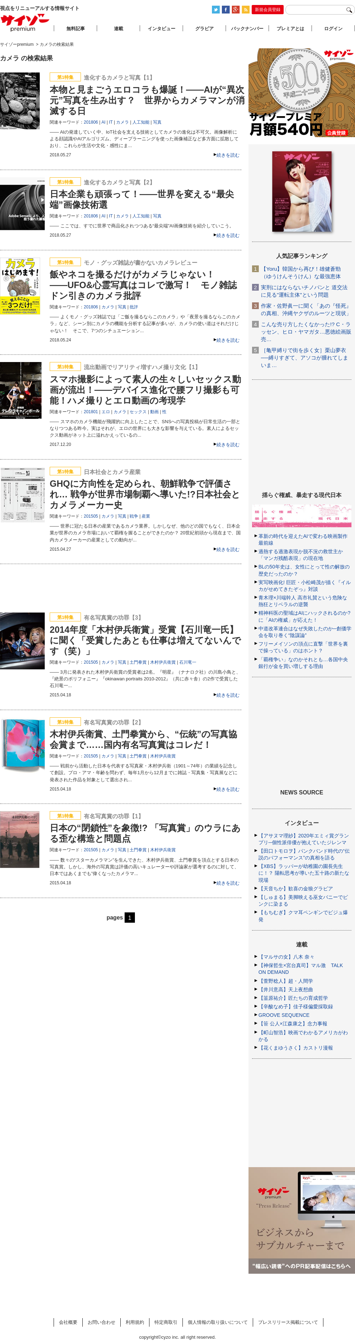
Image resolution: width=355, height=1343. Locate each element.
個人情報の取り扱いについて (218, 1322)
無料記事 (75, 28)
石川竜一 (187, 662)
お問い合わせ (101, 1322)
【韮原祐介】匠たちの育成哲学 (293, 998)
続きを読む (228, 155)
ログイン (333, 28)
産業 (146, 516)
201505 (91, 516)
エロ (106, 411)
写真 (157, 122)
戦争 (134, 516)
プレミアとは (290, 28)
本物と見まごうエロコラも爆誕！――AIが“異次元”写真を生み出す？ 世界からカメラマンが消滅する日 (147, 100)
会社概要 (68, 1322)
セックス (138, 411)
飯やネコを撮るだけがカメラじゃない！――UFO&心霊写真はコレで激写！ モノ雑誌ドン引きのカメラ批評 (143, 285)
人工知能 (140, 122)
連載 (118, 28)
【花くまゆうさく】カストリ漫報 (295, 1048)
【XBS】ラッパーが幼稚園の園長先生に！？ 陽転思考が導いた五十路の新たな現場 (303, 873)
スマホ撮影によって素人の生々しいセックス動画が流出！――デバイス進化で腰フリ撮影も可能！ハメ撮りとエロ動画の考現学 (145, 389)
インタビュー (161, 28)
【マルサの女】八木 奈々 (286, 957)
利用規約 (135, 1322)
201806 (91, 122)
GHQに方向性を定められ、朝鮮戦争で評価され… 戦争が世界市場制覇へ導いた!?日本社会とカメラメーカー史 (145, 494)
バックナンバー (247, 28)
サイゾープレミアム (25, 22)
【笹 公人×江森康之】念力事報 (292, 1023)
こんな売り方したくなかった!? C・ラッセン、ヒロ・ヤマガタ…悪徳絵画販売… (306, 331)
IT (111, 122)
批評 (134, 306)
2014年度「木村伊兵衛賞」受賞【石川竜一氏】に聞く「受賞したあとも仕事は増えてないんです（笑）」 (145, 640)
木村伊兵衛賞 (163, 662)
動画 (154, 411)
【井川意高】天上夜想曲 (285, 989)
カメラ (122, 122)
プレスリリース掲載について (288, 1322)
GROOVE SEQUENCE (284, 1015)
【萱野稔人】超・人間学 (285, 981)
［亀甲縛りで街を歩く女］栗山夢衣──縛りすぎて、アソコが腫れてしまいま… (304, 357)
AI (103, 122)
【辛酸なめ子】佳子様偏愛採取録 (295, 1006)
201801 (91, 411)
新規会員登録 (267, 9)
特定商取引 (166, 1322)
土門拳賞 (138, 662)
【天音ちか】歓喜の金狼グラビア (295, 888)
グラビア (204, 28)
